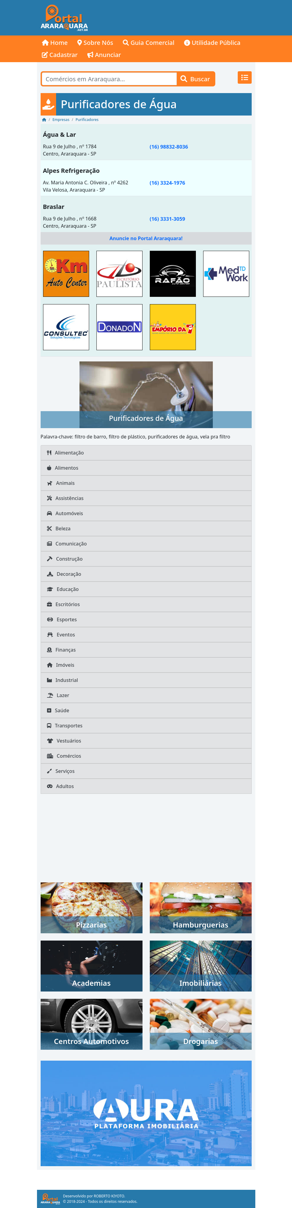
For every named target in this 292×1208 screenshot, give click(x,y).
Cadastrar (60, 55)
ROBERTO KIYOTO (109, 1196)
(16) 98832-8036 (169, 146)
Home (55, 43)
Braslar (54, 207)
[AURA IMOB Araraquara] (146, 1112)
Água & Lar (59, 134)
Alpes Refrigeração (71, 170)
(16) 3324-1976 (167, 182)
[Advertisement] (173, 18)
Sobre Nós (95, 43)
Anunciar (104, 55)
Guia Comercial (148, 43)
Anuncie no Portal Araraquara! (146, 238)
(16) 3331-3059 (167, 218)
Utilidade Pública (212, 43)
